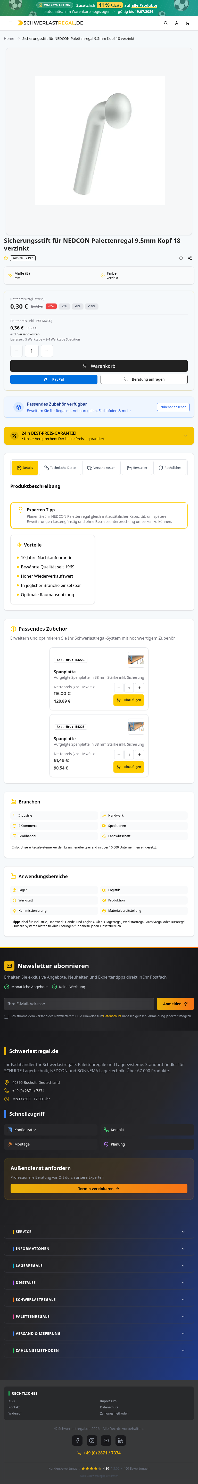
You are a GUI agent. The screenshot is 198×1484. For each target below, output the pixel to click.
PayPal (58, 379)
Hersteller (140, 468)
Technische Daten (63, 468)
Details (28, 468)
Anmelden (175, 1003)
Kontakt (14, 1407)
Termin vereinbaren (99, 1188)
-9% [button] (51, 306)
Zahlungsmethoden (114, 1413)
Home (9, 38)
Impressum (108, 1401)
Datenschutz (112, 1016)
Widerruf (15, 1413)
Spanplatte (65, 672)
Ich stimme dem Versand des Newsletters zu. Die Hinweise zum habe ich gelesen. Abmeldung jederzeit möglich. (101, 1016)
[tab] (99, 435)
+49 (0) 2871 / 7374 (28, 1090)
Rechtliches (172, 468)
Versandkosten (104, 468)
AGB (12, 1401)
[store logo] (50, 23)
